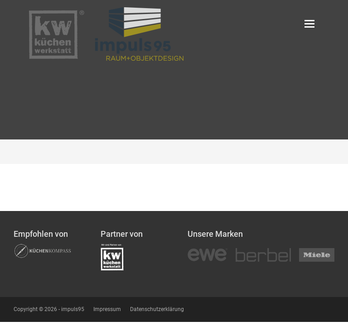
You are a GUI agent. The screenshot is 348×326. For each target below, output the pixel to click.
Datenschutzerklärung (157, 309)
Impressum (107, 309)
